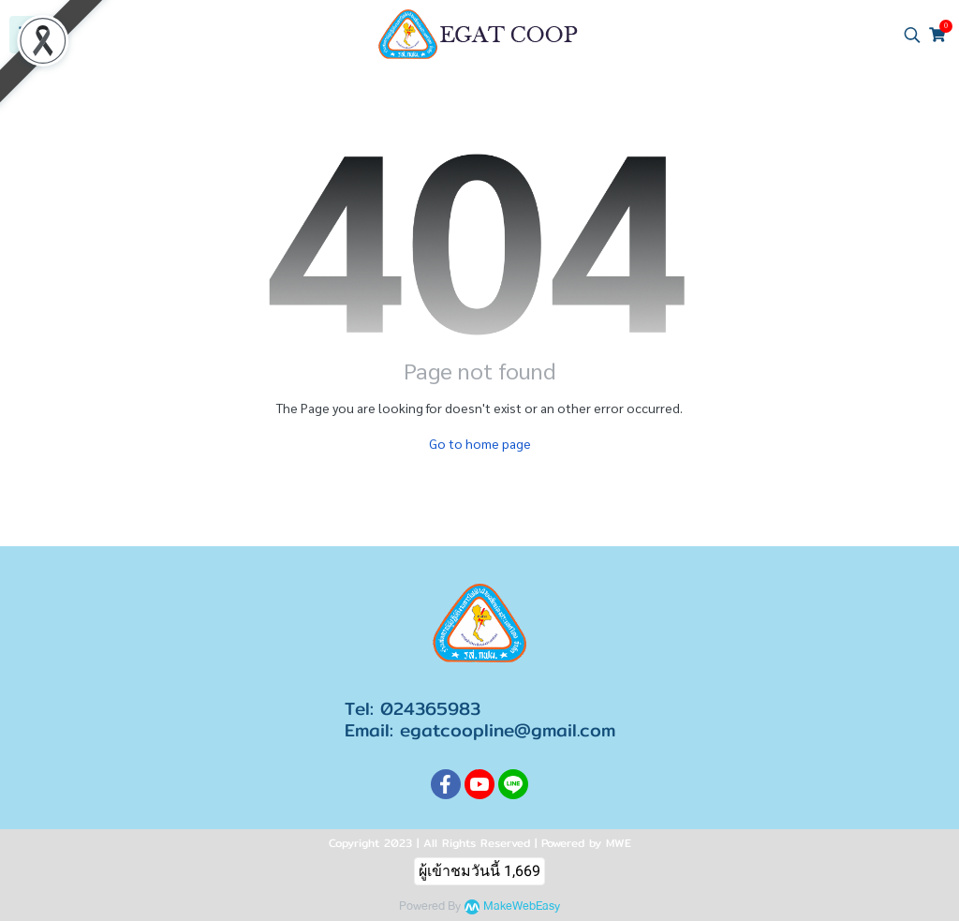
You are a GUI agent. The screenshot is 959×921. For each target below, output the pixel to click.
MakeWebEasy (521, 906)
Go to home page (480, 443)
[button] (912, 35)
